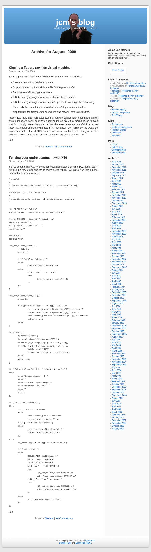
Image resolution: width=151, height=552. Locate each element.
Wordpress (116, 135)
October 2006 (118, 298)
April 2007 (116, 281)
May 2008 (116, 245)
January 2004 (118, 384)
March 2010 (117, 214)
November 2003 (119, 390)
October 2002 (118, 426)
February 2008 (118, 253)
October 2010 (118, 200)
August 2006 (117, 303)
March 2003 (117, 412)
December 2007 (119, 259)
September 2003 (119, 395)
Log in (114, 144)
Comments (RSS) (83, 543)
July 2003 (116, 401)
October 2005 (118, 331)
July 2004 (116, 367)
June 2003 (116, 404)
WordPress (90, 541)
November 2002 (119, 423)
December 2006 (119, 292)
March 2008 (117, 251)
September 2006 (119, 301)
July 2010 (116, 209)
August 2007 (117, 270)
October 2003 (118, 392)
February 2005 (118, 354)
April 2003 (116, 409)
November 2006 (119, 295)
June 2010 (116, 212)
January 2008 (118, 256)
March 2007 (117, 284)
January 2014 (118, 164)
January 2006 (118, 323)
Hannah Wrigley (119, 110)
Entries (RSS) (65, 543)
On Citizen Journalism (136, 83)
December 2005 (119, 326)
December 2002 (119, 420)
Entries (117, 147)
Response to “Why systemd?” (131, 96)
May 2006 (116, 312)
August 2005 (117, 337)
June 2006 (116, 309)
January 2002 (118, 429)
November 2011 (119, 170)
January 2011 (118, 192)
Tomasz (115, 91)
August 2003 (117, 398)
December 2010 (119, 195)
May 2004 (116, 373)
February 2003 (118, 415)
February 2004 (118, 381)
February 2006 (118, 320)
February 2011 (118, 189)
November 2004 (119, 362)
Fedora (49, 146)
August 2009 (117, 223)
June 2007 (116, 276)
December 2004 (119, 359)
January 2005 (118, 356)
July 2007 (116, 273)
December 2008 (119, 231)
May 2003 (116, 406)
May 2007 (116, 278)
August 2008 (117, 237)
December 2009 (119, 220)
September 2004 (119, 365)
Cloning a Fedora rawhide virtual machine (39, 67)
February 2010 (118, 217)
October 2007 (118, 264)
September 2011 (119, 175)
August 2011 (117, 178)
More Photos (118, 70)
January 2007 (118, 290)
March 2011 (117, 187)
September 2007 (119, 267)
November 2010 (119, 198)
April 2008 (116, 248)
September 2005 (119, 334)
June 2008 (116, 242)
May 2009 (116, 228)
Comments (119, 150)
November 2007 (119, 262)
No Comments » (63, 146)
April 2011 (116, 184)
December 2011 (119, 167)
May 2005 (116, 345)
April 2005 (116, 348)
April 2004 (116, 376)
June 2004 (116, 370)
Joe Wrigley (117, 115)
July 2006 (116, 306)
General (49, 518)
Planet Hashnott (119, 130)
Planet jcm (116, 133)
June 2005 (116, 342)
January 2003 (118, 417)
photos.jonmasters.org (122, 127)
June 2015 (116, 162)
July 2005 (116, 340)
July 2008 (116, 239)
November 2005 (119, 328)
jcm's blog (75, 22)
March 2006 (117, 317)
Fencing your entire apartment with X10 (38, 157)
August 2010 (117, 206)
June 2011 (116, 181)
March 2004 (117, 379)
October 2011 (118, 173)
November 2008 (119, 234)
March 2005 (117, 351)
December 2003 (119, 387)
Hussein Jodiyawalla (121, 112)
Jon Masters (117, 124)
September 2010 (119, 203)
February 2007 (118, 287)
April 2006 (116, 315)
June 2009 (116, 226)
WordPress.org (118, 153)
